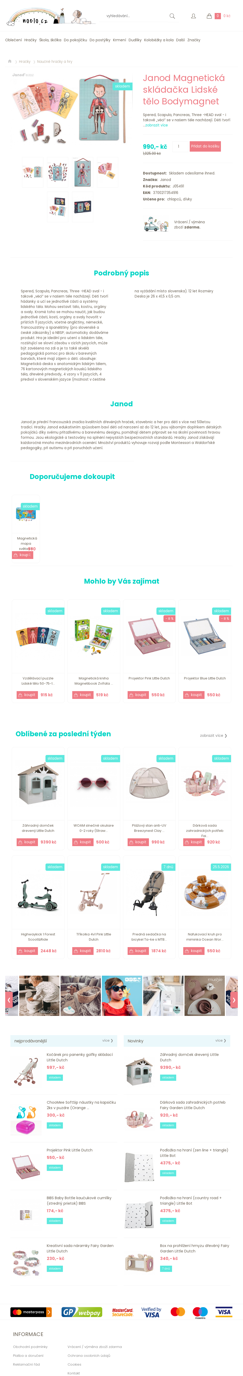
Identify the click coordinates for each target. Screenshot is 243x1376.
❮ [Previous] (9, 999)
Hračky (30, 40)
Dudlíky (135, 40)
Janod (164, 179)
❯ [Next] (234, 999)
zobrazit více (156, 125)
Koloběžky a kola (159, 40)
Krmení (119, 40)
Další (180, 40)
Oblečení (13, 40)
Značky (193, 40)
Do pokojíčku (75, 40)
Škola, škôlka (50, 40)
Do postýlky (100, 40)
